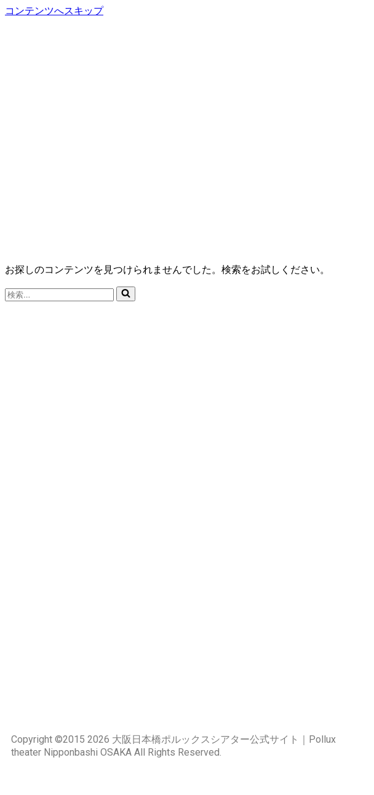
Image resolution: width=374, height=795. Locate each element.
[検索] (59, 294)
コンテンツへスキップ (54, 11)
